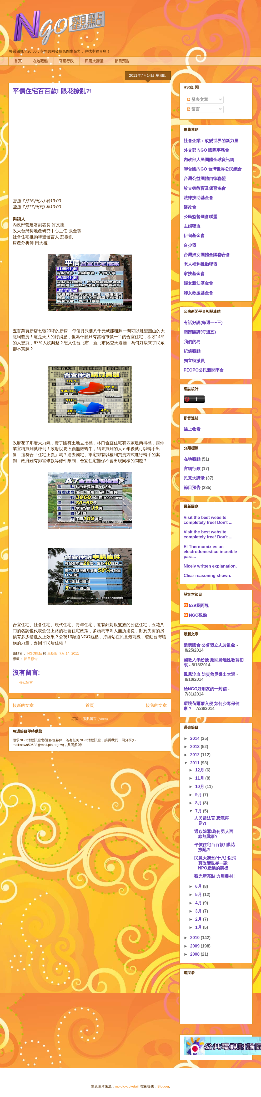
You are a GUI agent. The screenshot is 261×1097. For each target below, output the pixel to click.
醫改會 (190, 207)
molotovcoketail (127, 1086)
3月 (199, 911)
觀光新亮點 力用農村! (214, 876)
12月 (200, 770)
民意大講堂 (94, 61)
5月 (199, 894)
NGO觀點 (198, 615)
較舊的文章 (156, 705)
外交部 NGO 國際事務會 (206, 150)
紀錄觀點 (192, 351)
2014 (195, 738)
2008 (195, 954)
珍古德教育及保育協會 (205, 188)
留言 (193, 109)
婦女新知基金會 (198, 283)
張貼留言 (26, 682)
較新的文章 (23, 705)
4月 (199, 903)
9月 (199, 794)
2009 (195, 946)
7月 (199, 811)
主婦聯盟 (192, 226)
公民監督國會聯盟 (200, 216)
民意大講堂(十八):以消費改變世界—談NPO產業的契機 (215, 863)
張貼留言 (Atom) (95, 719)
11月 (200, 778)
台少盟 (190, 245)
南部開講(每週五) (200, 332)
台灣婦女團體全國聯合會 (207, 255)
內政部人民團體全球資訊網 (209, 159)
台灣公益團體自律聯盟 (205, 178)
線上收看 (192, 429)
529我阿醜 (199, 605)
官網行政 (66, 61)
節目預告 (122, 61)
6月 (199, 886)
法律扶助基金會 (198, 197)
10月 (200, 786)
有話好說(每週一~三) (203, 322)
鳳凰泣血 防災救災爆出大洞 (209, 674)
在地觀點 (40, 61)
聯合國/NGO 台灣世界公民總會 (213, 169)
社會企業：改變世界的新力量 (211, 140)
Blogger (163, 1086)
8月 (199, 803)
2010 (195, 937)
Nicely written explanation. (210, 566)
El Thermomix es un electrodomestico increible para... (210, 551)
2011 (195, 763)
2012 (195, 755)
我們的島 (192, 341)
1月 (199, 927)
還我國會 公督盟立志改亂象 (209, 645)
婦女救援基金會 (198, 293)
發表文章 (197, 99)
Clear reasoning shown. (207, 575)
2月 (199, 919)
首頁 (18, 61)
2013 (195, 746)
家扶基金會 (194, 273)
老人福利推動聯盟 (200, 264)
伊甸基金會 (194, 235)
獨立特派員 (194, 360)
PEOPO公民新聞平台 (204, 370)
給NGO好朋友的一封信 (205, 689)
